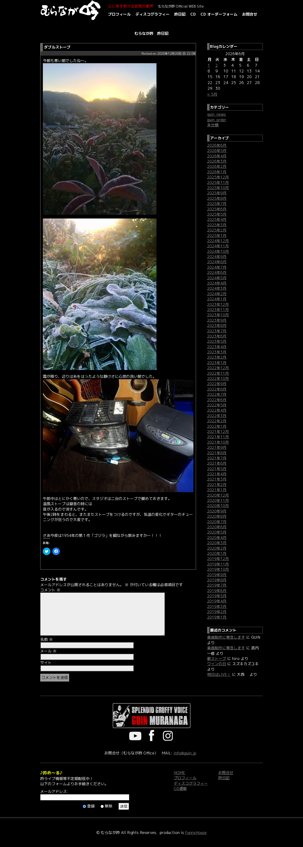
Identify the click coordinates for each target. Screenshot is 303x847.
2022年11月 (218, 373)
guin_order (216, 119)
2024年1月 (217, 299)
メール (48, 651)
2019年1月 (217, 617)
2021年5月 (217, 468)
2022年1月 (217, 426)
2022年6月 (217, 399)
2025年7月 (217, 203)
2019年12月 (218, 558)
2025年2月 (217, 230)
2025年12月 (218, 177)
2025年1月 (217, 235)
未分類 (212, 125)
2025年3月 (217, 224)
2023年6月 (217, 336)
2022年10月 (218, 378)
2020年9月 (217, 511)
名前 (46, 639)
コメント (50, 590)
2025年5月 (217, 214)
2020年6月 (217, 527)
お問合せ (249, 14)
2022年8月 (217, 389)
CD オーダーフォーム (219, 14)
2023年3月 (217, 352)
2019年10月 (218, 569)
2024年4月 (217, 283)
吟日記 (180, 14)
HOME (179, 772)
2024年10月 (218, 251)
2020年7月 (217, 521)
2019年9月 (217, 574)
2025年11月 (218, 182)
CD (193, 14)
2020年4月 (217, 537)
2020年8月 (217, 516)
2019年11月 (218, 564)
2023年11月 (218, 309)
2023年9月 (217, 320)
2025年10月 (218, 187)
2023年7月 (217, 331)
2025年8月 (217, 198)
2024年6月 (217, 272)
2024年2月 (217, 293)
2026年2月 (217, 166)
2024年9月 (217, 256)
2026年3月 (217, 161)
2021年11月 (218, 436)
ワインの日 (216, 663)
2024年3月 (217, 288)
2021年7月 (217, 458)
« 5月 (212, 94)
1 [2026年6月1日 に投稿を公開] (209, 65)
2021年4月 (217, 474)
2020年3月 (217, 542)
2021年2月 (217, 484)
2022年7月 (217, 394)
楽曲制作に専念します (226, 637)
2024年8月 (217, 261)
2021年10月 (218, 442)
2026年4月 (217, 156)
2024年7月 (217, 267)
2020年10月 (218, 505)
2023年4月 (217, 346)
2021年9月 (217, 447)
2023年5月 (217, 341)
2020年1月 (217, 553)
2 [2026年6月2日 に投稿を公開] (216, 65)
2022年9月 (217, 383)
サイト (46, 662)
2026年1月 (217, 171)
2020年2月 (217, 548)
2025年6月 (217, 209)
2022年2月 (217, 421)
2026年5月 (217, 150)
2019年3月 (217, 606)
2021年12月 (218, 431)
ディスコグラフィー (152, 14)
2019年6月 (217, 590)
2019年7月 (217, 585)
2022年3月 (217, 415)
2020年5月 (217, 532)
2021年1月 (217, 489)
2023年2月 (217, 357)
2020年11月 (218, 500)
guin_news (216, 114)
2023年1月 (217, 362)
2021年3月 (217, 479)
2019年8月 (217, 580)
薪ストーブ (216, 658)
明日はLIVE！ (219, 674)
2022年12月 (218, 367)
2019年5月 (217, 595)
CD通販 (180, 788)
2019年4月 (217, 601)
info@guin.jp (185, 753)
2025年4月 (217, 219)
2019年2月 (217, 611)
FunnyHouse (196, 832)
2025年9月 (217, 193)
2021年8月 (217, 452)
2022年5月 (217, 405)
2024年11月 (218, 246)
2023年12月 (218, 304)
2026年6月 (217, 145)
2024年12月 (218, 240)
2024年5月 (217, 278)
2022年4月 (217, 410)
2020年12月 (218, 495)
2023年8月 (217, 325)
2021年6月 (217, 463)
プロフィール (119, 14)
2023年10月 (218, 314)
